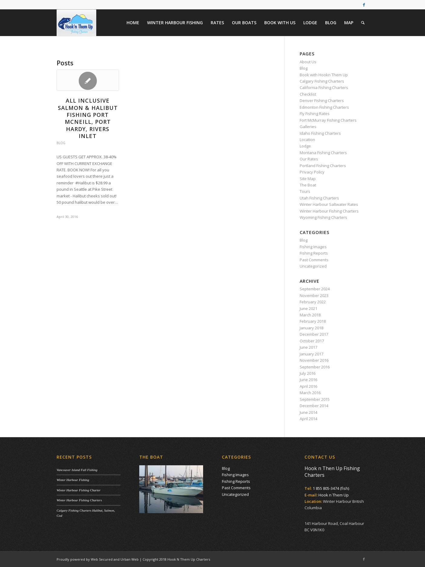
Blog (61, 143)
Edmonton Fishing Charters (324, 107)
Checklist (308, 94)
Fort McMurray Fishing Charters (328, 120)
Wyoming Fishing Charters (323, 217)
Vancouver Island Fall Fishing (77, 470)
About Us (308, 61)
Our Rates (309, 159)
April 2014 (308, 418)
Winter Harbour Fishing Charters (329, 211)
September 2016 (315, 367)
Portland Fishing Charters (323, 165)
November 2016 (314, 360)
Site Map (308, 178)
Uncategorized (313, 266)
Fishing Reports (314, 253)
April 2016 (308, 386)
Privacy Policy (312, 172)
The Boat (308, 185)
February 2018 (313, 321)
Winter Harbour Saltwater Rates (329, 204)
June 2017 (308, 347)
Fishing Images (313, 246)
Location (307, 139)
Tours (305, 191)
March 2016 (310, 392)
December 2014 (314, 405)
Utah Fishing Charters (319, 198)
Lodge (305, 146)
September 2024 (315, 289)
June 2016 (308, 379)
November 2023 (314, 295)
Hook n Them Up (333, 495)
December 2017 (314, 334)
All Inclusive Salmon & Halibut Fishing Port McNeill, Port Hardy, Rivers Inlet (88, 118)
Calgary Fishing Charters (322, 81)
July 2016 (307, 373)
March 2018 (310, 315)
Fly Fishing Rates (315, 113)
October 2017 (312, 341)
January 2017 (311, 354)
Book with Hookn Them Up (324, 74)
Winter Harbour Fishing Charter (78, 490)
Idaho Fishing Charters (320, 133)
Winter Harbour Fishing (73, 480)
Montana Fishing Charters (323, 152)
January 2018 (311, 328)
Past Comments (314, 259)
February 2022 (313, 302)
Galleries (308, 126)
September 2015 (315, 399)
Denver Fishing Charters (322, 100)
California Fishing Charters (324, 87)
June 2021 (308, 308)
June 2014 (308, 412)
